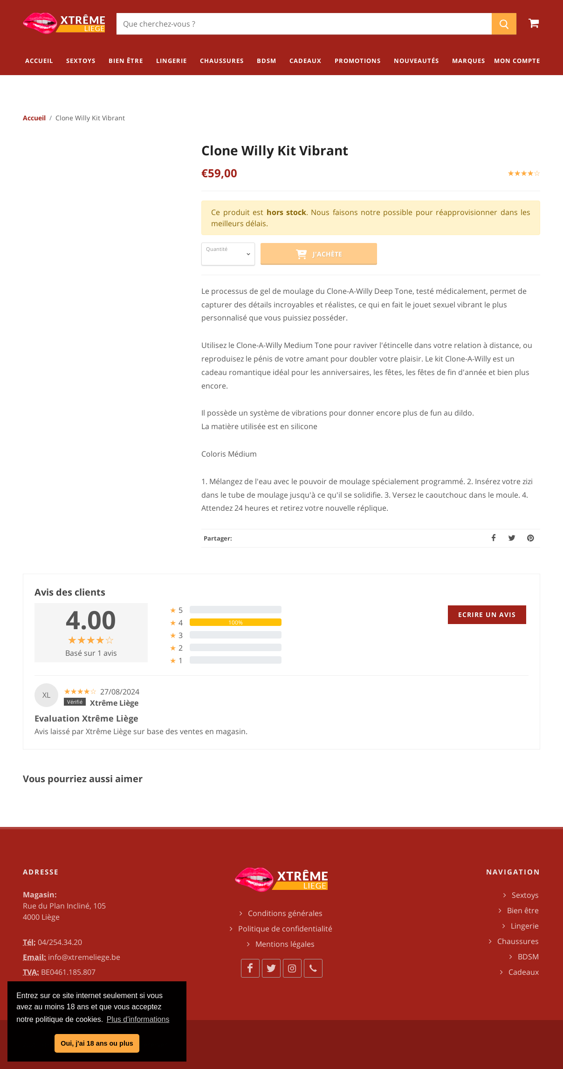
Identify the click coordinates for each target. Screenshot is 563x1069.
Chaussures (518, 941)
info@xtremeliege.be (84, 957)
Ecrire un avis (487, 614)
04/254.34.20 (60, 942)
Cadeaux (523, 972)
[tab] (218, 610)
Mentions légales (285, 944)
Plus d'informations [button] (138, 1019)
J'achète (319, 255)
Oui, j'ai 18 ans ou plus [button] (97, 1043)
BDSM (528, 956)
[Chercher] (304, 24)
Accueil (34, 117)
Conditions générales (285, 913)
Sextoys (525, 895)
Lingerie (525, 926)
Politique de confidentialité (285, 928)
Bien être (523, 910)
